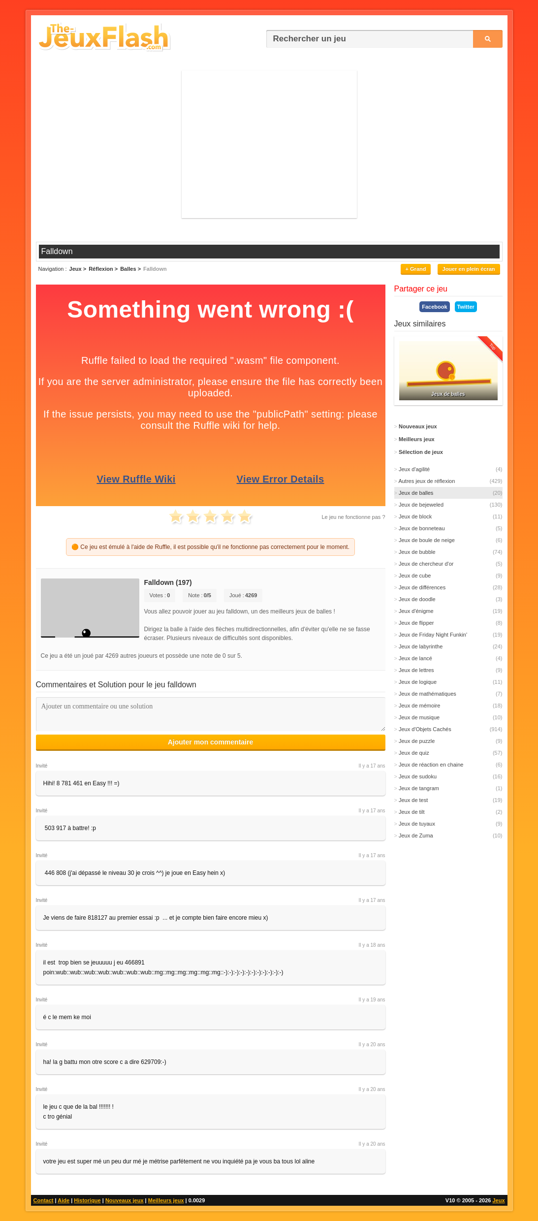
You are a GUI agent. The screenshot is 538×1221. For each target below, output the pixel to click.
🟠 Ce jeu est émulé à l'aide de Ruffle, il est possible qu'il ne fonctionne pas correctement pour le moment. (210, 547)
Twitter (466, 307)
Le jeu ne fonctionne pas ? (353, 517)
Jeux (498, 1200)
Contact (43, 1200)
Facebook (434, 307)
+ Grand (416, 269)
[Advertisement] (269, 144)
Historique (87, 1200)
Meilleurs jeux (166, 1200)
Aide (63, 1200)
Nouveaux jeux (124, 1200)
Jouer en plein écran (469, 269)
